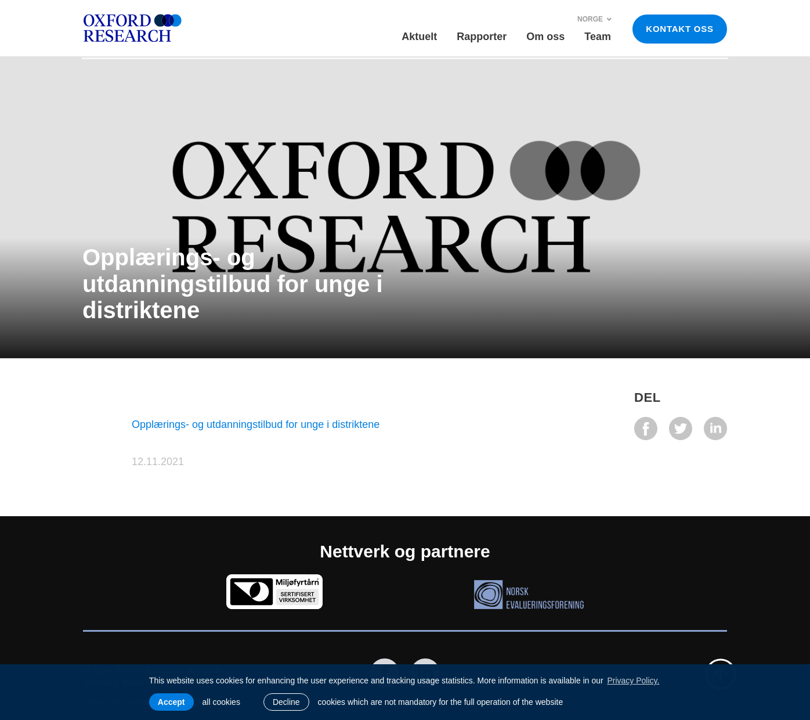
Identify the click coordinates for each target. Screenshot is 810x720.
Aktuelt (419, 36)
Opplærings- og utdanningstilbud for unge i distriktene (255, 424)
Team (597, 36)
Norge (594, 19)
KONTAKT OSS (679, 29)
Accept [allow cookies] (171, 702)
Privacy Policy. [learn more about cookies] (633, 680)
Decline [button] (286, 702)
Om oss (545, 36)
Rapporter (482, 36)
